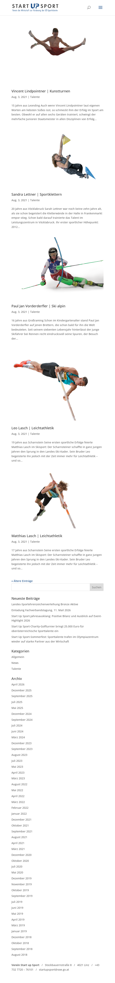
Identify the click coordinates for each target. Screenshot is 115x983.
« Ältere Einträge (22, 581)
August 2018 (19, 954)
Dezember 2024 (21, 714)
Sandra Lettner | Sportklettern (36, 194)
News (15, 663)
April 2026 (17, 684)
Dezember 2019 (21, 878)
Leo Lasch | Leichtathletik (32, 428)
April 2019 (17, 919)
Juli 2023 (16, 761)
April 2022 (17, 796)
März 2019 (18, 925)
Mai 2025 (17, 708)
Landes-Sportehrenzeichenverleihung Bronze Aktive (44, 604)
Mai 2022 (17, 790)
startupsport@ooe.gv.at (54, 969)
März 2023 (18, 778)
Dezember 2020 (21, 855)
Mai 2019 (17, 913)
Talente (35, 97)
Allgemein (17, 657)
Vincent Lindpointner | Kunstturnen (40, 91)
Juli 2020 (16, 866)
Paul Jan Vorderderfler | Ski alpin (38, 306)
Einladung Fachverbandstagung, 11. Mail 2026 (41, 610)
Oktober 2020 (20, 861)
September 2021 (21, 831)
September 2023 (21, 749)
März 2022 (18, 802)
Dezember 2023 (21, 743)
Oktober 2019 (20, 890)
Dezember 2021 (21, 819)
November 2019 (21, 884)
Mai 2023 (17, 766)
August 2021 (19, 837)
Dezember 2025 (21, 690)
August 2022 (19, 784)
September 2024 (21, 720)
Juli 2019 (16, 902)
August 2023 (19, 755)
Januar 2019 (19, 931)
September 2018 (21, 949)
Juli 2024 (16, 725)
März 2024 (18, 737)
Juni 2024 (17, 731)
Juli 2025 (16, 702)
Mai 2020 (17, 872)
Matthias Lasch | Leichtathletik (36, 535)
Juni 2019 (17, 908)
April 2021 (17, 843)
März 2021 (18, 849)
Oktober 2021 (20, 825)
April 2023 (17, 772)
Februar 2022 (19, 807)
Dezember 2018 (21, 937)
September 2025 (21, 696)
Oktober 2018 (20, 943)
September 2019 (21, 896)
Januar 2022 (19, 813)
